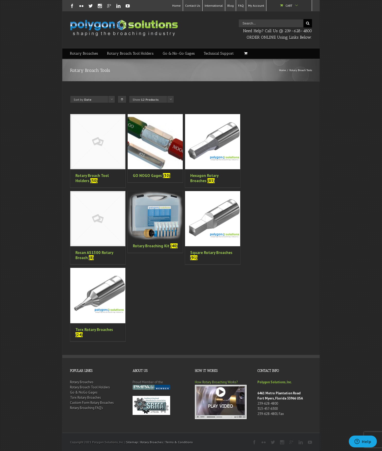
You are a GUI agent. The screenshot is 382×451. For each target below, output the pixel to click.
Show (146, 99)
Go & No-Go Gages (179, 53)
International (214, 5)
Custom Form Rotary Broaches (92, 403)
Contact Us (192, 5)
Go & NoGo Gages (84, 392)
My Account (256, 5)
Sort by (82, 99)
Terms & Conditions (179, 442)
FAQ (241, 5)
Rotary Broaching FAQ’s (86, 408)
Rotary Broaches (84, 53)
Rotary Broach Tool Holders (130, 53)
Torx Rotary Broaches (85, 397)
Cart (288, 5)
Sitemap (132, 442)
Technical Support (219, 53)
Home (176, 5)
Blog (230, 5)
